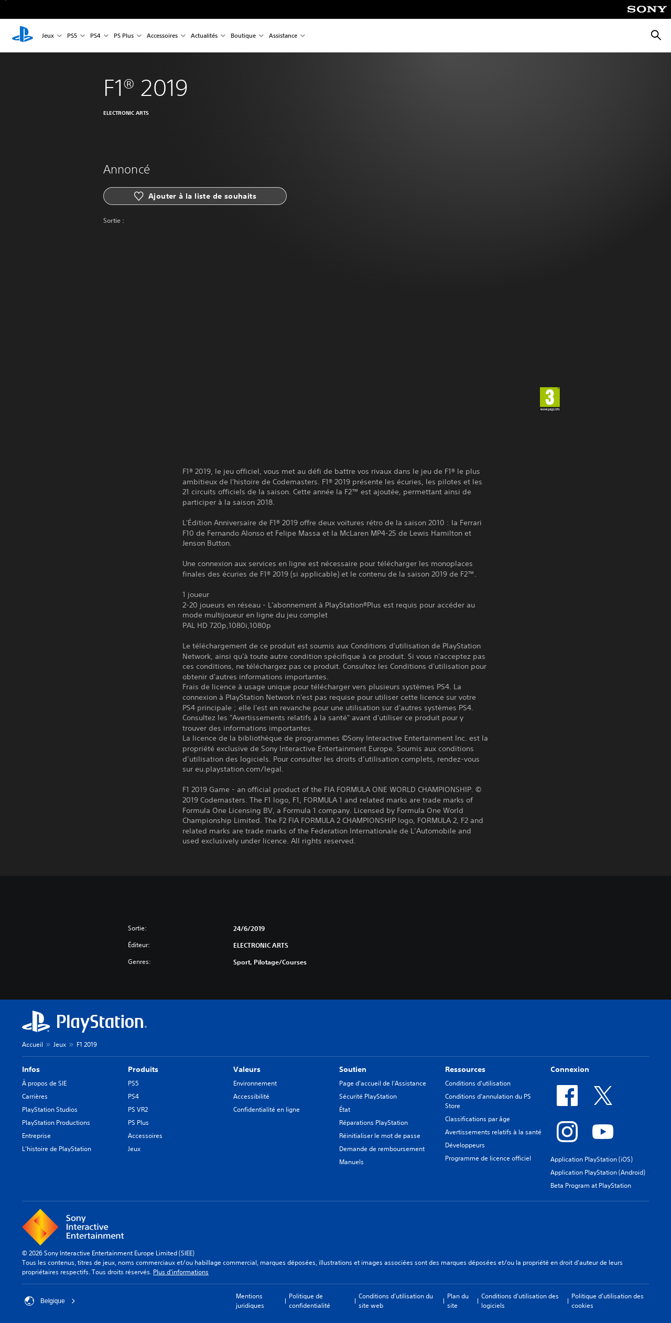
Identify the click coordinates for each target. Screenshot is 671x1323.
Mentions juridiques (250, 1301)
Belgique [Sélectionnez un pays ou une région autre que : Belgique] (50, 1301)
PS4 (95, 36)
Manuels (351, 1161)
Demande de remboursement (382, 1148)
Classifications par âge (477, 1118)
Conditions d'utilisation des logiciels (520, 1301)
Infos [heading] (31, 1069)
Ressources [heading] (465, 1069)
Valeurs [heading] (247, 1069)
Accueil (32, 1044)
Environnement (255, 1083)
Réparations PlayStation (373, 1122)
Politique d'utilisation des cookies (607, 1301)
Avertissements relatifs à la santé (493, 1131)
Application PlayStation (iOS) (591, 1159)
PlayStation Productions (56, 1122)
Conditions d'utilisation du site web (396, 1301)
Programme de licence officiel (488, 1158)
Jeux (48, 36)
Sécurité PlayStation (368, 1096)
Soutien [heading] (352, 1069)
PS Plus (124, 36)
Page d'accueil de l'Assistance (382, 1083)
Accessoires (162, 36)
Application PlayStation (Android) (597, 1172)
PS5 (72, 36)
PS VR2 (138, 1109)
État (344, 1109)
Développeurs (465, 1145)
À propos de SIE (44, 1083)
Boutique (243, 36)
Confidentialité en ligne (266, 1109)
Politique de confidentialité (309, 1301)
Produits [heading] (143, 1069)
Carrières (35, 1096)
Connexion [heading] (569, 1069)
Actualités (204, 36)
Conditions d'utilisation (478, 1083)
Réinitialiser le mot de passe (379, 1135)
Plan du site (458, 1301)
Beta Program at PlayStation (590, 1185)
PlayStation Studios (50, 1109)
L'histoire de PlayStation (56, 1148)
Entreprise (36, 1135)
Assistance (283, 36)
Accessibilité (251, 1096)
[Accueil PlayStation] (22, 35)
